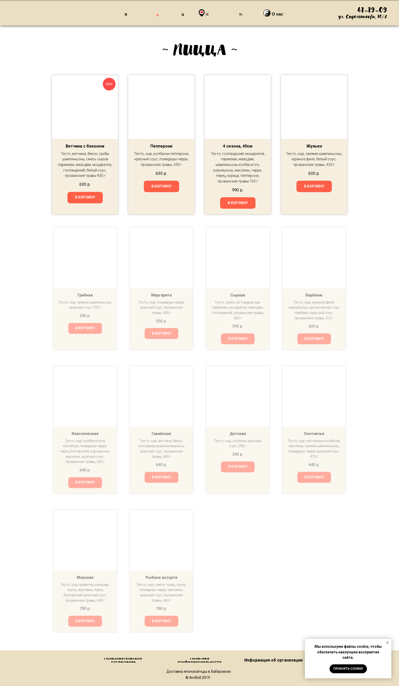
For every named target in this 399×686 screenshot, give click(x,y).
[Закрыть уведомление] (387, 642)
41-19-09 (372, 11)
